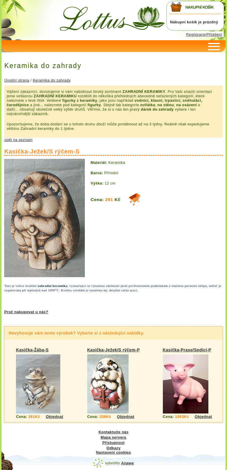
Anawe (127, 463)
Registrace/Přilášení (204, 34)
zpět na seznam (18, 140)
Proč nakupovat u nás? (26, 312)
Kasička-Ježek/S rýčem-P (113, 350)
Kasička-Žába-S (32, 350)
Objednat (54, 416)
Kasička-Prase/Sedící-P (187, 350)
